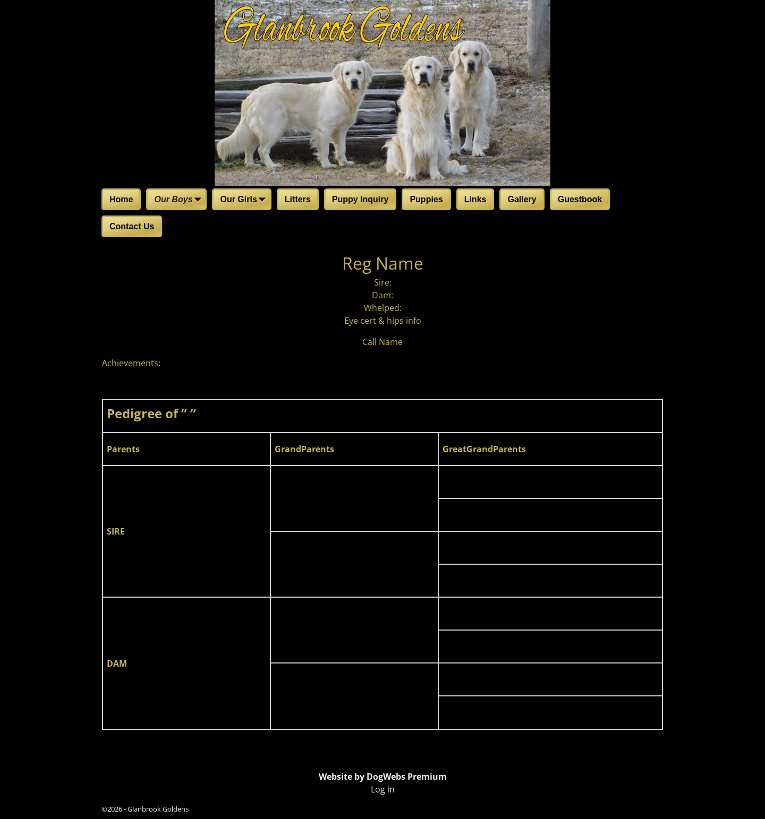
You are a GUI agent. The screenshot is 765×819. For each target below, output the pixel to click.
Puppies (426, 199)
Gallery (521, 199)
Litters (298, 199)
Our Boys (179, 200)
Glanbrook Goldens (158, 809)
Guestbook (580, 199)
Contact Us (131, 226)
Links (475, 199)
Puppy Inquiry (360, 199)
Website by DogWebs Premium (383, 776)
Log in (383, 789)
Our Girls (244, 200)
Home (121, 199)
